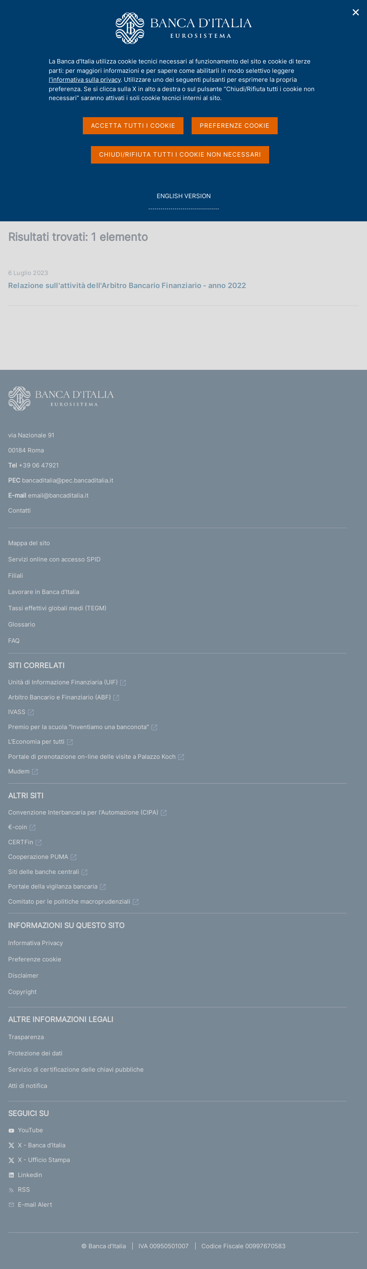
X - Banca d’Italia (36, 1145)
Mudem (19, 771)
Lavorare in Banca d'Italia (43, 592)
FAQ (13, 640)
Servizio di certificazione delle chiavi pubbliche (76, 1069)
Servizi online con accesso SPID (54, 559)
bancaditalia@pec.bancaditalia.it (67, 480)
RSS (19, 1189)
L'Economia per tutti (36, 741)
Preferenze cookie (34, 959)
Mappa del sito (29, 543)
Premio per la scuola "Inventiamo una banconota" (78, 727)
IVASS (17, 712)
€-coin (17, 827)
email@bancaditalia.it (58, 495)
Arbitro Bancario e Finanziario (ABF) (59, 697)
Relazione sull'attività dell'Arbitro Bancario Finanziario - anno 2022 (127, 285)
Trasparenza (26, 1037)
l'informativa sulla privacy (85, 79)
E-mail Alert (30, 1204)
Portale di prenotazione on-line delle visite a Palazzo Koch (92, 756)
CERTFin (20, 842)
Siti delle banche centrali (43, 872)
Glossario (21, 624)
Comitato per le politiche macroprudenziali (69, 901)
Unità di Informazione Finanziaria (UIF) (63, 682)
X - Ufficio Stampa (39, 1160)
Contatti (19, 510)
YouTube (25, 1130)
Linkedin (25, 1175)
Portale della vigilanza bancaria (52, 886)
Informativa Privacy (35, 943)
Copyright (22, 992)
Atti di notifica (27, 1086)
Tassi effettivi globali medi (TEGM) (57, 608)
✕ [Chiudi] (356, 12)
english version (183, 200)
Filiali (15, 575)
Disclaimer (23, 975)
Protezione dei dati (35, 1053)
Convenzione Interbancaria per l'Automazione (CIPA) (83, 812)
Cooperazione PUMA (38, 857)
